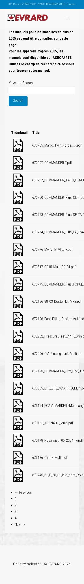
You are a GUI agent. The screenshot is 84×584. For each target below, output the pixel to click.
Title (36, 132)
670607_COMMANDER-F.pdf (52, 162)
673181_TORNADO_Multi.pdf (52, 423)
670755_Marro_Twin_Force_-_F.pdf (57, 145)
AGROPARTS (62, 58)
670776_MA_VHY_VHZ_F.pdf (52, 249)
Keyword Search (21, 83)
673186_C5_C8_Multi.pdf (49, 457)
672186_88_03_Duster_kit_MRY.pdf (57, 301)
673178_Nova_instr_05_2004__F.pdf (57, 440)
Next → (20, 524)
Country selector (27, 564)
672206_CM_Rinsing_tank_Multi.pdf (57, 353)
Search (18, 100)
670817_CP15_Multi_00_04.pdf (54, 267)
